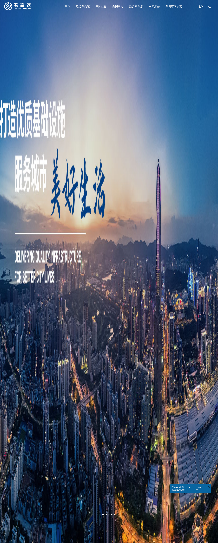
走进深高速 (83, 6)
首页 (67, 6)
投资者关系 (136, 6)
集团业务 (101, 6)
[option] (109, 271)
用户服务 (154, 6)
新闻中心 (117, 6)
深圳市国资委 (173, 6)
